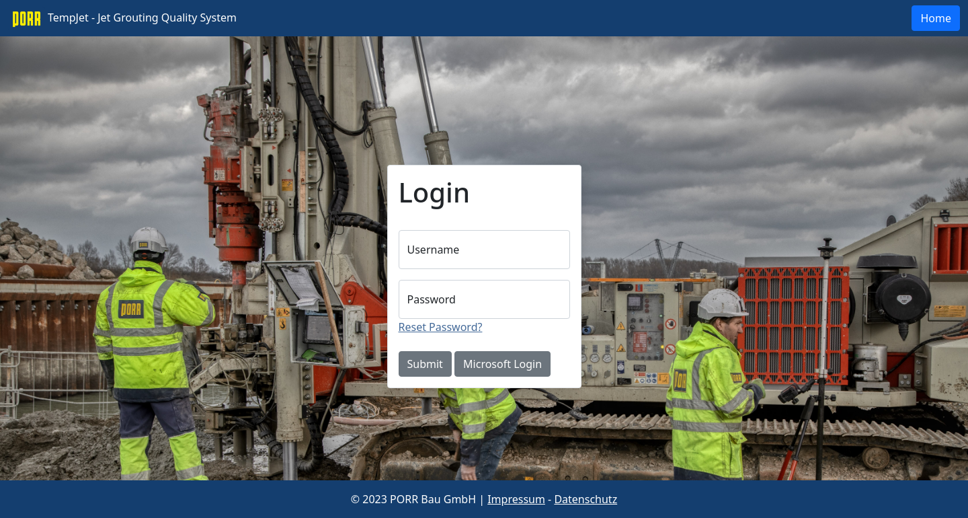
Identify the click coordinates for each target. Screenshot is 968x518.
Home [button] (935, 18)
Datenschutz (585, 499)
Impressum (516, 499)
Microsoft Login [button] (502, 364)
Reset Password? (441, 327)
